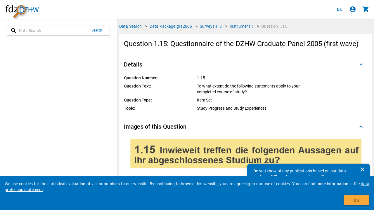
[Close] (362, 169)
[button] (245, 64)
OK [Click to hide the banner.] (356, 200)
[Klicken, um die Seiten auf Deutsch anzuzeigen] (339, 9)
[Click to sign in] (353, 9)
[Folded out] (361, 64)
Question (274, 26)
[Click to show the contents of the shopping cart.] (366, 9)
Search (97, 30)
